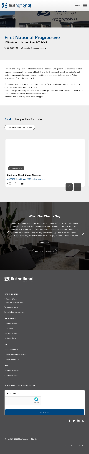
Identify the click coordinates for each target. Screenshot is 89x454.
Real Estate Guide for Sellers (14, 354)
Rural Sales (8, 328)
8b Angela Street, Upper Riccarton (24, 175)
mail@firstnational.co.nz (13, 312)
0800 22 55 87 (11, 307)
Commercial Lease (11, 375)
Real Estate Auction (11, 359)
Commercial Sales (10, 333)
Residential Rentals (11, 370)
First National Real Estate (27, 439)
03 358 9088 (11, 48)
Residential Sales (10, 323)
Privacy (73, 446)
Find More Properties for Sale (20, 127)
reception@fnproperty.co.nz (33, 48)
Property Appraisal (11, 349)
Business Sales (10, 338)
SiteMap (82, 446)
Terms (67, 446)
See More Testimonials (44, 251)
